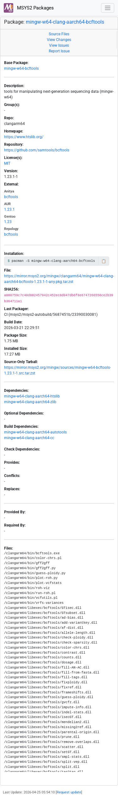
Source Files (59, 34)
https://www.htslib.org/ (23, 137)
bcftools (11, 197)
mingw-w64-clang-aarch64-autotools (35, 432)
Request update (69, 792)
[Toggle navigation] (108, 8)
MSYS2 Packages (29, 8)
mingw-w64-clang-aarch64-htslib (32, 396)
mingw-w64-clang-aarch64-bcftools (65, 22)
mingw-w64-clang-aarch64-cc (29, 438)
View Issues (59, 45)
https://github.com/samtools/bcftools (36, 150)
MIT (7, 163)
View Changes (59, 40)
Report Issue (59, 51)
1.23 (8, 222)
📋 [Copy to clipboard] (103, 261)
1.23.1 (9, 209)
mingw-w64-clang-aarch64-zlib (30, 402)
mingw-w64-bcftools (21, 68)
